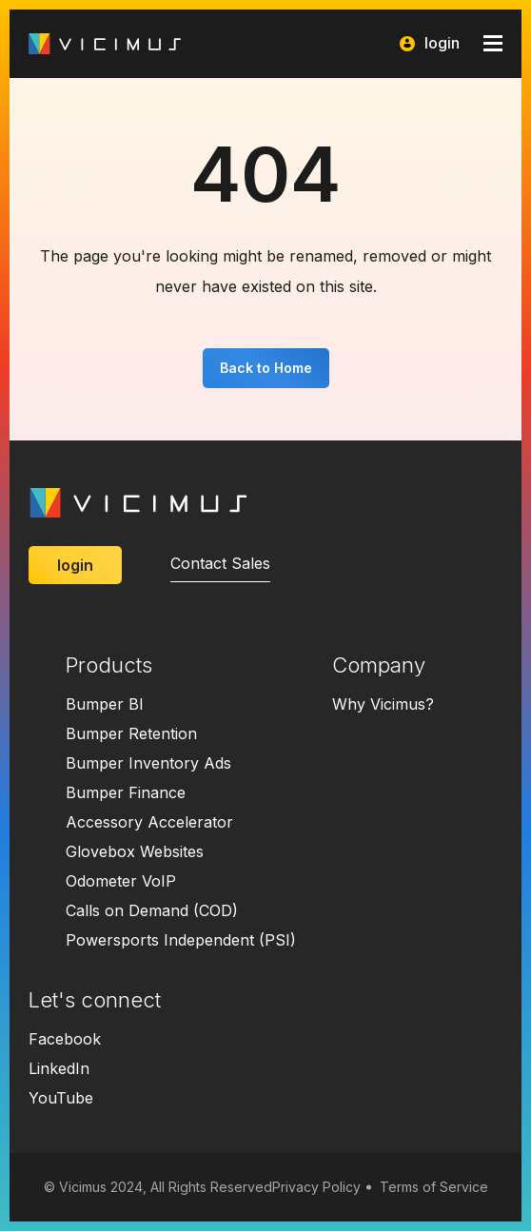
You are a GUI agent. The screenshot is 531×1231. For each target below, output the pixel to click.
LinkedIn (59, 1068)
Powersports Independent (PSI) (181, 939)
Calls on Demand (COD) (152, 910)
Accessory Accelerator (149, 821)
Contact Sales (220, 563)
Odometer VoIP (121, 880)
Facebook (65, 1038)
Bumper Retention (131, 733)
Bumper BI (105, 703)
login (430, 43)
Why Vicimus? (383, 703)
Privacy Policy (316, 1187)
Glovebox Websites (135, 851)
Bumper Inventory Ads (148, 762)
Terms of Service (434, 1187)
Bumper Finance (126, 792)
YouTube (61, 1097)
